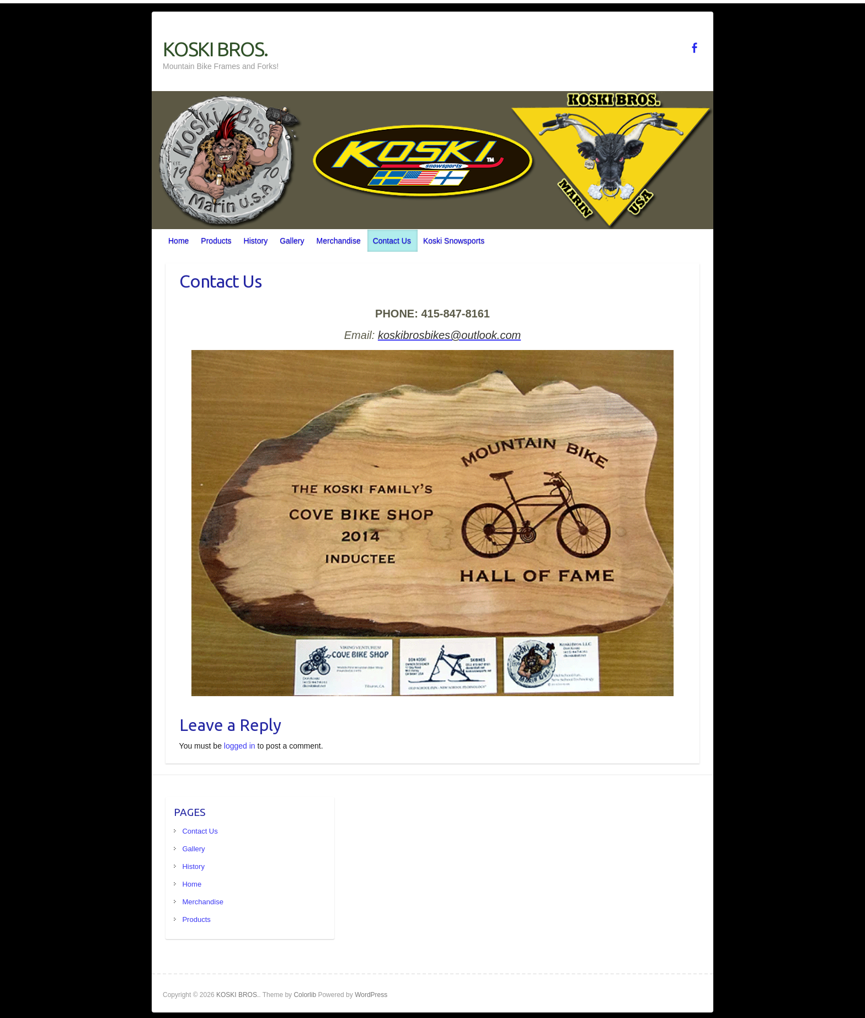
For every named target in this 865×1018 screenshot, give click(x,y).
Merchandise (339, 240)
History (256, 240)
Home (178, 240)
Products (216, 240)
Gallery (292, 240)
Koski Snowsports (453, 240)
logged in (239, 745)
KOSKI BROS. (215, 49)
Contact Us (392, 240)
